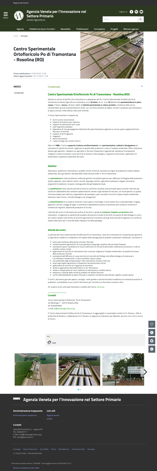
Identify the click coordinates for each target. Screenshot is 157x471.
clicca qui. (101, 286)
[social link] (131, 11)
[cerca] (140, 19)
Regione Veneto (53, 415)
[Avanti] (145, 372)
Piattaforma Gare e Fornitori (42, 29)
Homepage (17, 449)
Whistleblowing (63, 449)
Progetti (114, 29)
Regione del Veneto (20, 2)
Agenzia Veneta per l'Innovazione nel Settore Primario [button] (72, 399)
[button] (5, 15)
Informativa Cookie (78, 449)
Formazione (99, 29)
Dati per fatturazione (30, 449)
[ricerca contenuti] (120, 19)
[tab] (95, 86)
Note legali (91, 449)
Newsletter (66, 29)
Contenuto (19, 92)
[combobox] (123, 19)
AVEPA (49, 418)
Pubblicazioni (82, 29)
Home (16, 35)
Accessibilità (44, 449)
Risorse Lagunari (131, 29)
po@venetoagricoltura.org (64, 308)
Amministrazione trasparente (25, 415)
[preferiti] (151, 324)
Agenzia (20, 29)
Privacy (53, 449)
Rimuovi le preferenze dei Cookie (26, 467)
